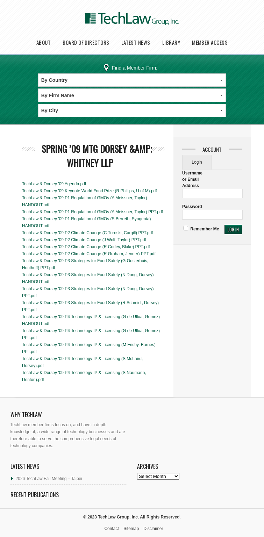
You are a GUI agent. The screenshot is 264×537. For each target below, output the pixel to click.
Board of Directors (86, 42)
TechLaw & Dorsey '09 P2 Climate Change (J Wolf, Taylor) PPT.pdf (84, 239)
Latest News (135, 42)
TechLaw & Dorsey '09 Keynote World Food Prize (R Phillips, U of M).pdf (89, 190)
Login (197, 162)
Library (171, 42)
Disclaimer (153, 528)
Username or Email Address (192, 179)
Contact (111, 528)
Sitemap (131, 528)
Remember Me (201, 229)
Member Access (210, 42)
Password (192, 206)
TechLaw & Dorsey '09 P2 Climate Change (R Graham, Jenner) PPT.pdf (89, 253)
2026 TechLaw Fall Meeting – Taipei (49, 478)
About (43, 42)
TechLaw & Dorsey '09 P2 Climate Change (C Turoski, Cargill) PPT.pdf (87, 232)
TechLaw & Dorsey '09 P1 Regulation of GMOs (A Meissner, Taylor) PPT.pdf (92, 211)
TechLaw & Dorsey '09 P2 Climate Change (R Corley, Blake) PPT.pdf (86, 246)
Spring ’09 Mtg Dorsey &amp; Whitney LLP (97, 156)
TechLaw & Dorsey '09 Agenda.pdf (54, 183)
